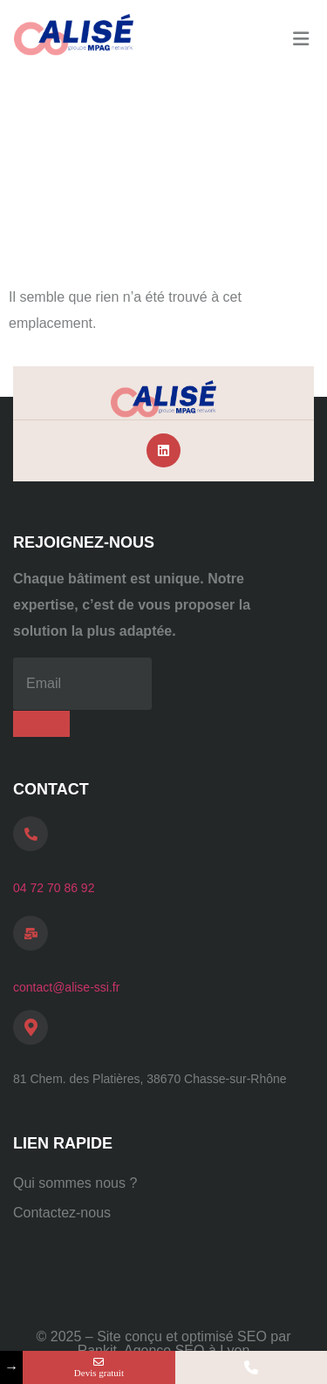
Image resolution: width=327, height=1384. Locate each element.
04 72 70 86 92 (53, 888)
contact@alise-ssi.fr (66, 987)
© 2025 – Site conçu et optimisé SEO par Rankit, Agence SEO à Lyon (164, 1343)
